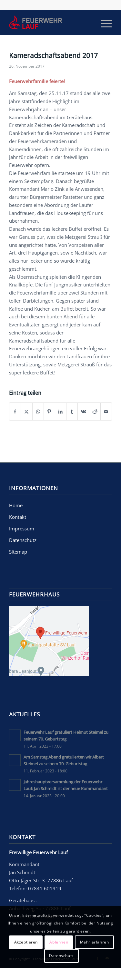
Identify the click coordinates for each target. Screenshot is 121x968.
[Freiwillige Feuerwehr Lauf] (50, 22)
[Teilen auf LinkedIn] (60, 412)
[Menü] (103, 22)
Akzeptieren (26, 942)
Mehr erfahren (94, 942)
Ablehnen (58, 942)
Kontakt (17, 517)
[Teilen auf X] (26, 412)
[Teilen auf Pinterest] (49, 412)
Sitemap (18, 551)
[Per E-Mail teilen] (106, 412)
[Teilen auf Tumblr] (71, 412)
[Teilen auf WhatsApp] (38, 412)
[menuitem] (103, 22)
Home (16, 505)
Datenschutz (22, 540)
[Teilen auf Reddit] (94, 412)
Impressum (21, 528)
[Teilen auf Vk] (83, 412)
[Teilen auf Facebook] (15, 412)
